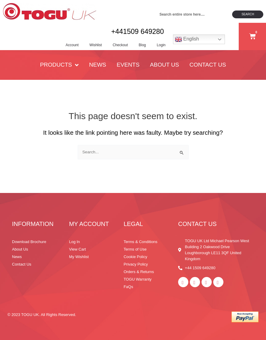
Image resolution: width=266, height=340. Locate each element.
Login (159, 46)
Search (247, 14)
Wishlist (90, 46)
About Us (164, 68)
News (97, 68)
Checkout (116, 46)
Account (65, 46)
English (187, 41)
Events (128, 68)
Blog (139, 46)
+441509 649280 (135, 33)
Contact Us (208, 68)
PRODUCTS (59, 68)
